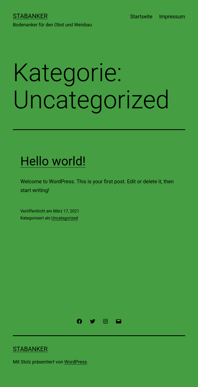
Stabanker (30, 16)
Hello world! (53, 161)
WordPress (75, 362)
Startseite (141, 16)
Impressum (172, 16)
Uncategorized (64, 218)
